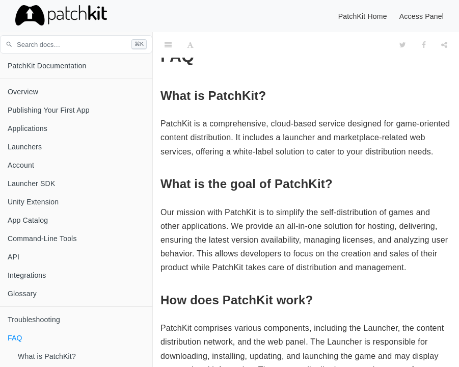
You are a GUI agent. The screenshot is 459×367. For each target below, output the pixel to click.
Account (21, 165)
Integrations (27, 275)
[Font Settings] (190, 45)
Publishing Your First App (49, 110)
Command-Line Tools (42, 238)
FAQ (15, 338)
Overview (23, 92)
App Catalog (28, 220)
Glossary (22, 294)
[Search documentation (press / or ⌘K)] (76, 44)
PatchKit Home (362, 16)
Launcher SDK (31, 183)
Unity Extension (33, 202)
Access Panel (421, 16)
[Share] (444, 45)
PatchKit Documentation (47, 66)
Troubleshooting (34, 320)
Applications (27, 128)
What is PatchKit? (47, 356)
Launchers (25, 147)
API (13, 257)
